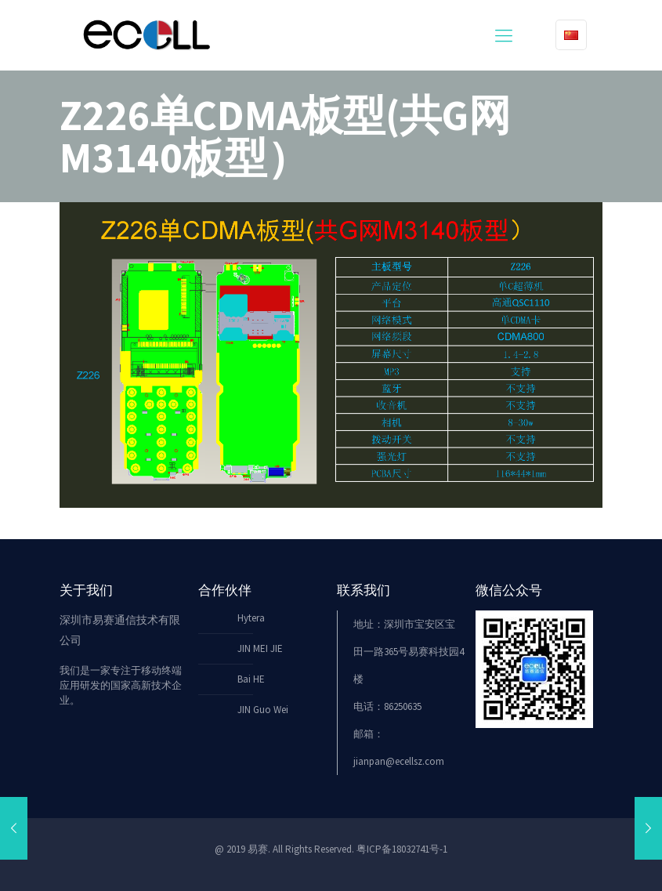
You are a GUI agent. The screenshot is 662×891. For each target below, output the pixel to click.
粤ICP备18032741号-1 (401, 849)
